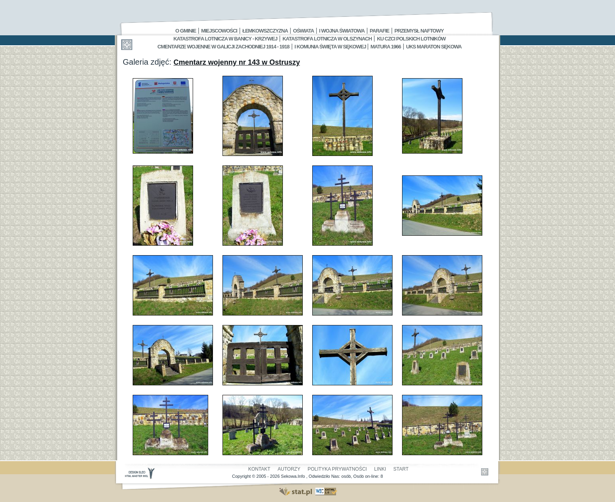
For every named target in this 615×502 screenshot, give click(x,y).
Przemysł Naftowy (419, 31)
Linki (380, 469)
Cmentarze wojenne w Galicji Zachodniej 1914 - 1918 (223, 47)
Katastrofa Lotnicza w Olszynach (327, 39)
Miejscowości (219, 31)
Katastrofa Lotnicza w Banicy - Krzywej (225, 39)
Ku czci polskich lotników (411, 39)
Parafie (379, 31)
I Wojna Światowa (341, 31)
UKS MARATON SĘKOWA (434, 47)
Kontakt (259, 469)
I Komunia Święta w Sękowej (330, 47)
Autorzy (289, 469)
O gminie (185, 31)
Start (400, 469)
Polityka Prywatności (337, 469)
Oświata (303, 31)
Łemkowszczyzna (265, 31)
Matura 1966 (386, 47)
